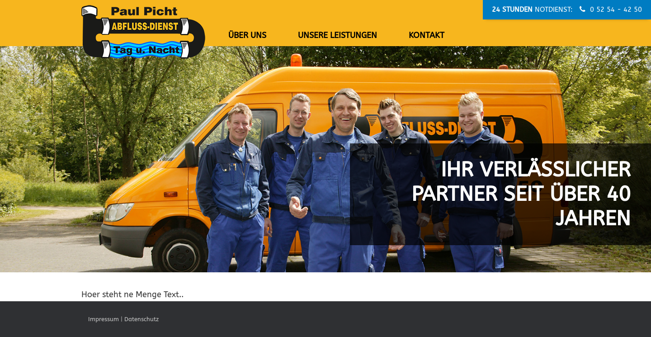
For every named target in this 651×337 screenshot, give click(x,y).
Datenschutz (141, 319)
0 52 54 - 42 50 (611, 9)
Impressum (103, 319)
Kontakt (426, 35)
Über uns (247, 35)
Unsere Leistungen (337, 35)
